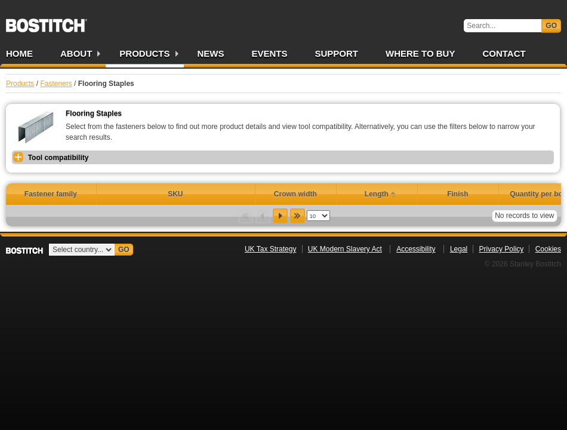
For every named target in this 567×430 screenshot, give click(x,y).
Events (270, 53)
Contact (503, 53)
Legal (458, 249)
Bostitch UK (46, 21)
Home (19, 53)
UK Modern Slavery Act (345, 249)
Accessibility (415, 249)
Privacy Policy (501, 249)
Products (144, 53)
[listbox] (318, 215)
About (76, 53)
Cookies (548, 249)
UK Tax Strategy (270, 249)
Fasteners (56, 83)
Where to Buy (420, 53)
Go (551, 26)
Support (337, 53)
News (211, 53)
